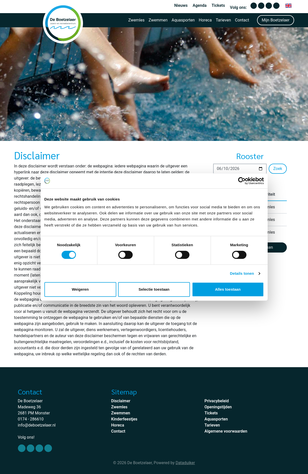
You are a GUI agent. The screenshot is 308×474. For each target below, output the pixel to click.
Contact (118, 431)
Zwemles (119, 407)
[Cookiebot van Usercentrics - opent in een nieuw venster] (242, 181)
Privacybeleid (217, 400)
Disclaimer (120, 400)
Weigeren (80, 289)
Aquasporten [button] (183, 20)
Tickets (218, 5)
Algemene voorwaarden (226, 431)
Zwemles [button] (136, 20)
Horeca (117, 425)
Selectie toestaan (154, 289)
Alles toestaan (228, 289)
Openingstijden (218, 407)
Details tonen (242, 273)
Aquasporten (216, 419)
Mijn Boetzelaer (275, 20)
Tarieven (223, 20)
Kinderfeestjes (124, 419)
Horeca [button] (205, 20)
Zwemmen (120, 413)
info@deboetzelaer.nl (37, 425)
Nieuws (181, 5)
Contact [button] (242, 20)
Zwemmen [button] (158, 20)
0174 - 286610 (31, 419)
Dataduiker (185, 462)
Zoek (277, 168)
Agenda (200, 5)
